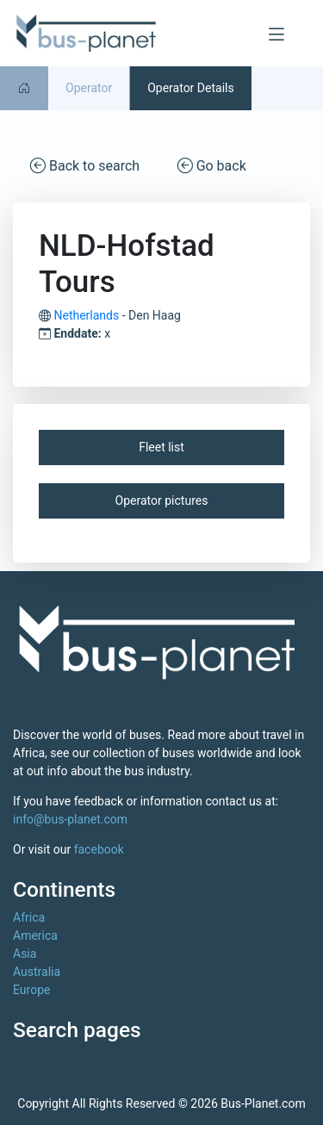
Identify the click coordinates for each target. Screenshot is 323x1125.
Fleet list (161, 447)
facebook (99, 849)
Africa (29, 917)
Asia (24, 953)
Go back (211, 165)
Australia (36, 972)
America (35, 935)
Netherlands (86, 315)
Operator (88, 88)
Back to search (85, 165)
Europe (31, 990)
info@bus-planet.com (70, 819)
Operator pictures (161, 500)
